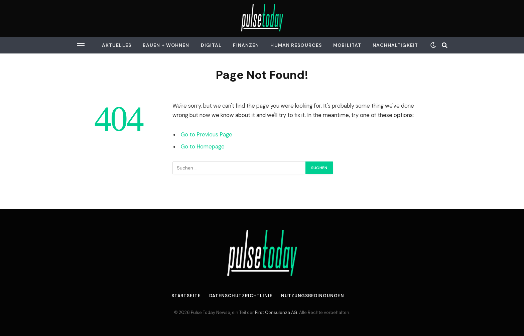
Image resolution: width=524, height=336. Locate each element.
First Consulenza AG (276, 312)
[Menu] (81, 45)
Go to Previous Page (206, 134)
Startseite (186, 296)
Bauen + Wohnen (166, 45)
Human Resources (296, 45)
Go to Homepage (203, 146)
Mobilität (347, 45)
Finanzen (246, 45)
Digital (211, 45)
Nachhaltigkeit (395, 45)
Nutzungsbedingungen (312, 296)
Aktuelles (116, 45)
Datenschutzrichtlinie (241, 296)
